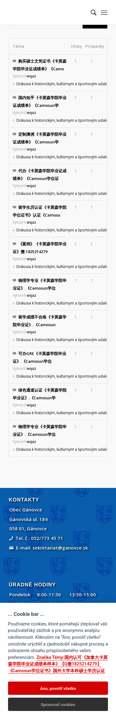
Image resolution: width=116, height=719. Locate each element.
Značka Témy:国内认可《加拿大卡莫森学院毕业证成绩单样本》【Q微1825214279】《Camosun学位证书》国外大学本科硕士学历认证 (58, 664)
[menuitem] (90, 12)
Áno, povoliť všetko (58, 688)
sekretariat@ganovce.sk (60, 548)
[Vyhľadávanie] (90, 12)
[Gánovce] (48, 12)
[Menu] (104, 12)
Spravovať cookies (58, 704)
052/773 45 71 (47, 538)
